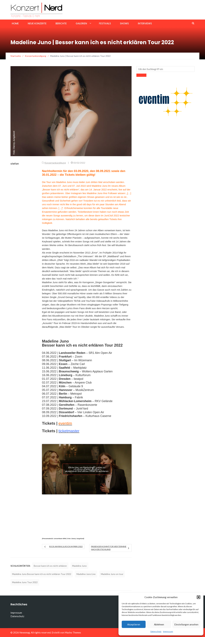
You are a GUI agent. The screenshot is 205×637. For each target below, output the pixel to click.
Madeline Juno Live (86, 574)
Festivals (105, 23)
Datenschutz (155, 631)
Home (15, 23)
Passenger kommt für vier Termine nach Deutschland (108, 548)
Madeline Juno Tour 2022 (25, 582)
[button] (198, 597)
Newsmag (24, 632)
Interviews (145, 23)
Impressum (168, 631)
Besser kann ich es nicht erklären (50, 565)
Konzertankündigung (55, 162)
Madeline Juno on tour (112, 574)
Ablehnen (159, 624)
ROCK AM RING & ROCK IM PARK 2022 (66, 546)
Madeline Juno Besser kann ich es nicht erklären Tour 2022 (41, 574)
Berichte (61, 23)
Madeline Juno (79, 565)
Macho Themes (73, 632)
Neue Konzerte (37, 23)
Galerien (81, 23)
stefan (14, 163)
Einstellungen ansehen (186, 624)
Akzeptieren (133, 624)
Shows (124, 23)
